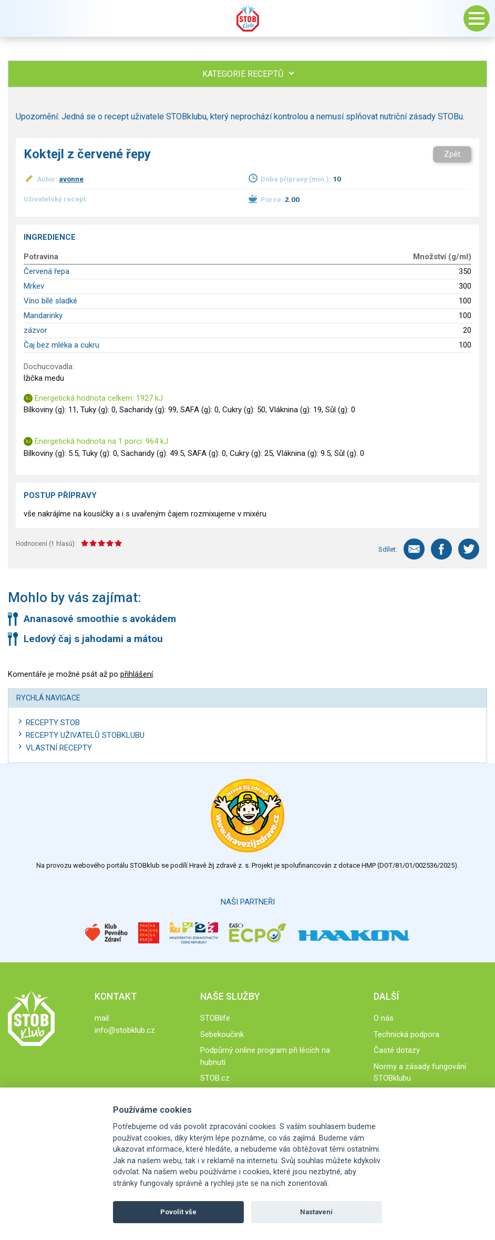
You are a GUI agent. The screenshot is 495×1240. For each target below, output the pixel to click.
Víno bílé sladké (50, 301)
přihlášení (136, 674)
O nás (384, 1018)
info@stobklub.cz (125, 1030)
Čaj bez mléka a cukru (61, 345)
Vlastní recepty (59, 748)
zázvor (35, 330)
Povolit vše (178, 1212)
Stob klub (247, 18)
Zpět (452, 154)
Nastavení (316, 1212)
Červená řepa (46, 271)
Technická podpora (406, 1034)
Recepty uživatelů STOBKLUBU (85, 735)
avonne (71, 179)
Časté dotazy (397, 1050)
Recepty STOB (53, 722)
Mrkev (34, 286)
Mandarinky (43, 315)
